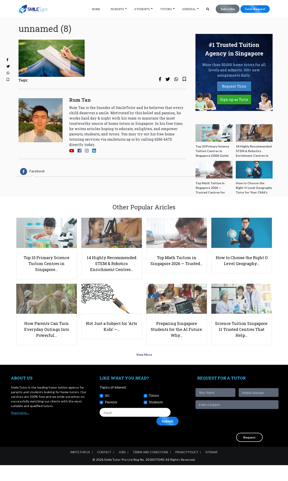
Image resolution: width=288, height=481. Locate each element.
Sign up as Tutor (234, 111)
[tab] (32, 183)
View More (144, 371)
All (107, 411)
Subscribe (226, 9)
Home (94, 9)
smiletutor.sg (118, 151)
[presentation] (245, 436)
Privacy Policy (186, 468)
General (187, 9)
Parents (115, 9)
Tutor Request (254, 9)
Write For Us (80, 468)
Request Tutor (234, 98)
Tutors (164, 9)
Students (140, 9)
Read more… (20, 428)
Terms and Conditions (150, 468)
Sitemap (211, 468)
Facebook (32, 183)
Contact (104, 468)
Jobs (122, 468)
